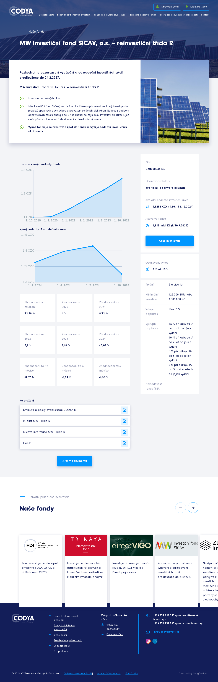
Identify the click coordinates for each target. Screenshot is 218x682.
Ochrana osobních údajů (78, 673)
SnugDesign (200, 673)
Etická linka (132, 673)
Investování (57, 634)
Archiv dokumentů (75, 461)
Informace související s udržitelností (178, 15)
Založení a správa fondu (143, 15)
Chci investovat (169, 240)
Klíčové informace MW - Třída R (75, 432)
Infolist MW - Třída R (75, 421)
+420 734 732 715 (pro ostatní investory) (178, 623)
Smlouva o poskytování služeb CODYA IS (75, 410)
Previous (180, 507)
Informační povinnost (109, 673)
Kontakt (205, 15)
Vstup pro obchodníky (110, 627)
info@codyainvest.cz (162, 632)
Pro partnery (58, 651)
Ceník (75, 443)
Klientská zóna (196, 7)
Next (193, 507)
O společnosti (46, 15)
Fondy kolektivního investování (110, 15)
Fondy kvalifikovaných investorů (73, 15)
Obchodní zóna (167, 7)
